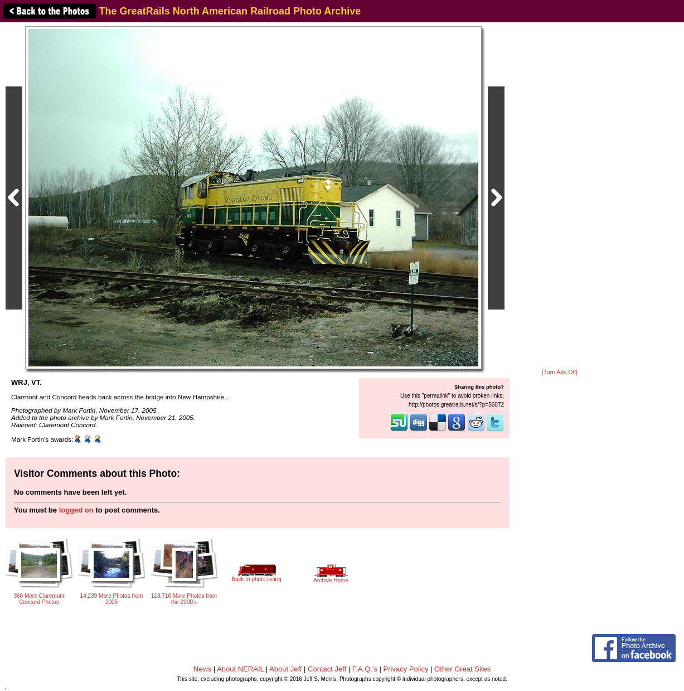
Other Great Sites (462, 669)
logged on (76, 510)
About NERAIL (240, 669)
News (202, 669)
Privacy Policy (406, 669)
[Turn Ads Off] (560, 372)
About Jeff (285, 669)
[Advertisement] (559, 196)
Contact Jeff (327, 669)
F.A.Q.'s (364, 669)
